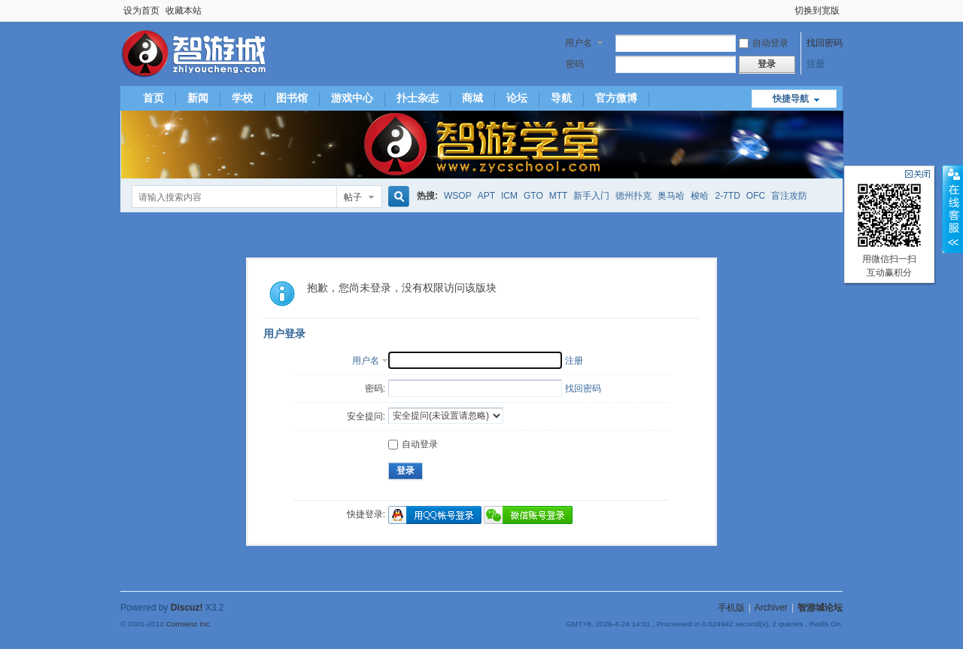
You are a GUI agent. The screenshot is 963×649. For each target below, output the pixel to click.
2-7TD (727, 195)
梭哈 (700, 195)
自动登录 (763, 43)
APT (486, 195)
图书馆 (292, 98)
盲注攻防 (789, 195)
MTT (558, 195)
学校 (242, 98)
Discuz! (187, 607)
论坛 (516, 98)
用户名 (578, 43)
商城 (472, 98)
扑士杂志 (417, 98)
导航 (561, 98)
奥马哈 (671, 195)
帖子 (353, 197)
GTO (533, 195)
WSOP (458, 195)
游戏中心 (352, 98)
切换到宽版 (817, 10)
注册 (816, 64)
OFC (755, 195)
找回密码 (825, 43)
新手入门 (591, 195)
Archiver (771, 607)
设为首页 (141, 10)
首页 (153, 98)
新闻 (197, 98)
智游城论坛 (820, 607)
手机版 (731, 607)
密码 (575, 64)
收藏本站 (184, 10)
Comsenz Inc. (188, 624)
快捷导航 (791, 98)
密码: (375, 388)
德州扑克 (633, 195)
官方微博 (616, 98)
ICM (509, 195)
